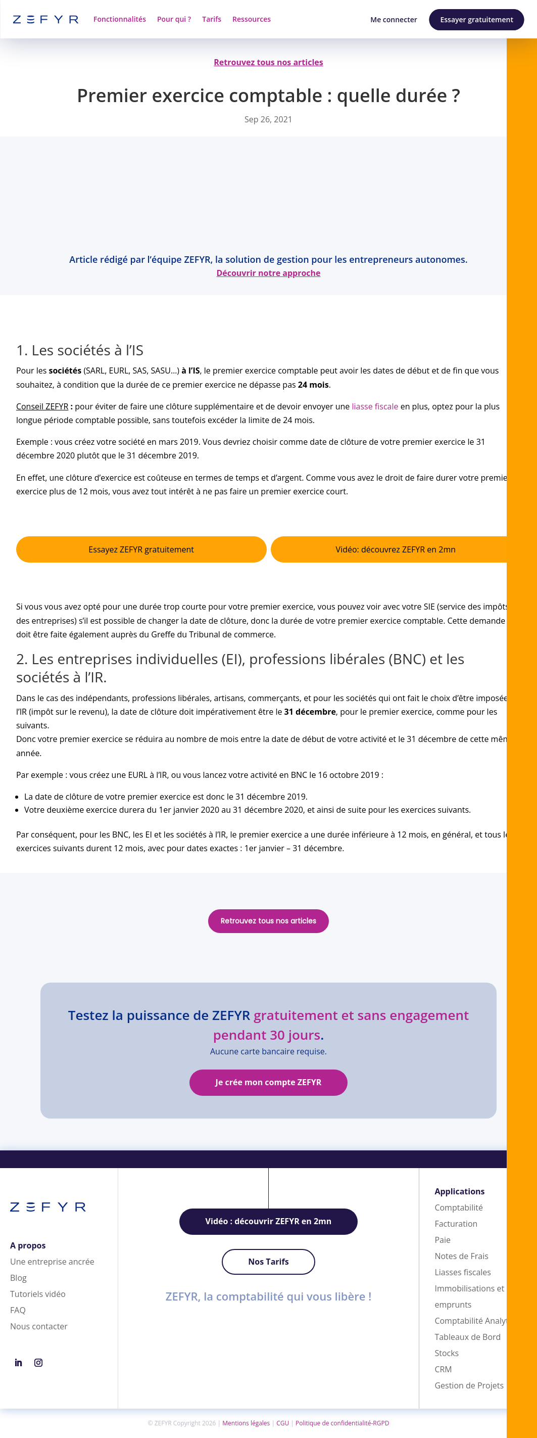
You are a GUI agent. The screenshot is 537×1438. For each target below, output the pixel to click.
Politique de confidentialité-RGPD (342, 1423)
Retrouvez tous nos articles (268, 921)
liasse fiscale (375, 406)
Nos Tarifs (268, 1261)
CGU (282, 1423)
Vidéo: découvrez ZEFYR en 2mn (396, 549)
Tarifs (211, 19)
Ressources (251, 19)
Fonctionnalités (119, 19)
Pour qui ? (174, 19)
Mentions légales (246, 1423)
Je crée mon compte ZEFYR (269, 1082)
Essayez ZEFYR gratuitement (141, 549)
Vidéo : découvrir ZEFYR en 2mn (269, 1221)
